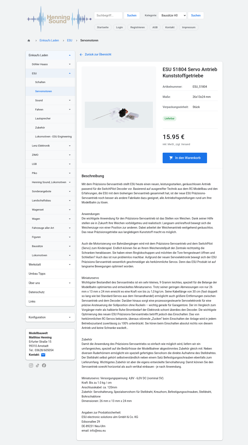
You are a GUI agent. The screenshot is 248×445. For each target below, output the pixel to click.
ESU (69, 40)
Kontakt (170, 27)
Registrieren (138, 27)
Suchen (132, 15)
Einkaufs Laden (49, 40)
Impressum (189, 27)
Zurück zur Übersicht (95, 55)
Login (119, 27)
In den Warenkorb (185, 158)
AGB (155, 27)
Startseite (103, 27)
